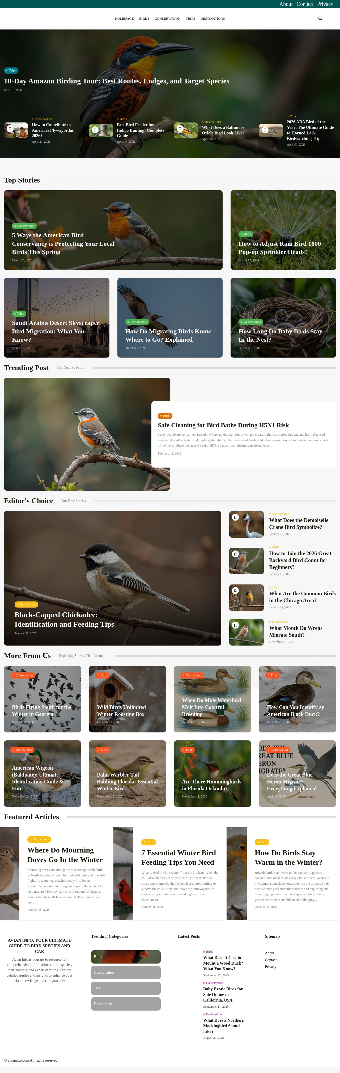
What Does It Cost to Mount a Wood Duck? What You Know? (223, 968)
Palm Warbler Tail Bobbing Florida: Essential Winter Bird (127, 786)
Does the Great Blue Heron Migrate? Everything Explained (292, 786)
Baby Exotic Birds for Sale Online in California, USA (223, 999)
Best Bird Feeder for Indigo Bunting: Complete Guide (140, 134)
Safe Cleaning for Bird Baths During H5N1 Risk (225, 429)
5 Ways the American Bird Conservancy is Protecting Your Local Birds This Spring (63, 247)
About (286, 4)
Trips (190, 18)
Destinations (213, 18)
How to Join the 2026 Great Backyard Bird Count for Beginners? (300, 564)
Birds (144, 18)
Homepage (124, 18)
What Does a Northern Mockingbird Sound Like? (223, 1031)
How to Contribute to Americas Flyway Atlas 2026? (53, 134)
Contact (305, 4)
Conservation (167, 18)
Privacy (325, 4)
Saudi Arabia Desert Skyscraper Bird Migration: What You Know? (56, 335)
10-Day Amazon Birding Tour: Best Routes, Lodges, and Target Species (117, 85)
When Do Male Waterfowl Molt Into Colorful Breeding (211, 712)
